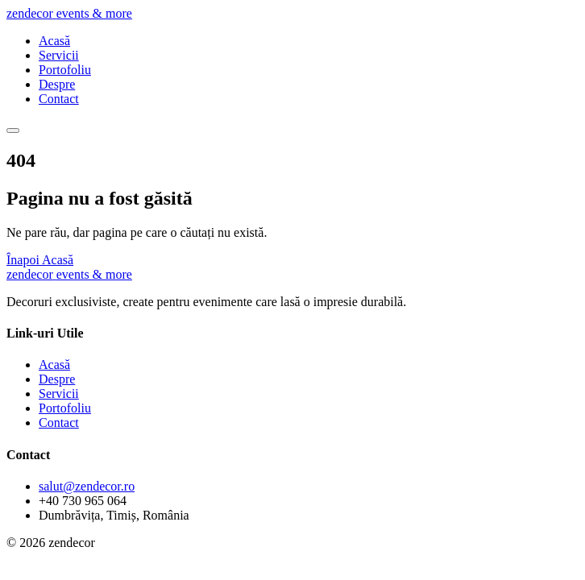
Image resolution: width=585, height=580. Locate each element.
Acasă (54, 41)
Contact (59, 99)
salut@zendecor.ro (87, 486)
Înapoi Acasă (39, 260)
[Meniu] (12, 130)
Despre (57, 84)
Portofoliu (65, 70)
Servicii (59, 55)
